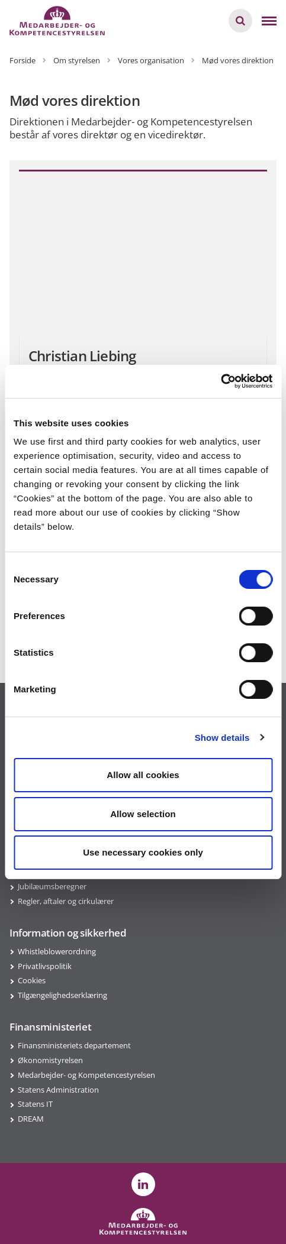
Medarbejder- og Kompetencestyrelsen (86, 1075)
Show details (222, 738)
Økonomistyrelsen (50, 1060)
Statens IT (35, 1104)
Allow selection (143, 814)
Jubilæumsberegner (52, 886)
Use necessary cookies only (143, 852)
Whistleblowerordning (57, 951)
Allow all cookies (143, 775)
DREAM (31, 1118)
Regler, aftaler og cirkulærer (66, 901)
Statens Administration (58, 1089)
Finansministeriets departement (74, 1045)
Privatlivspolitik (45, 966)
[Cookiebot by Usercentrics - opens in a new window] (220, 381)
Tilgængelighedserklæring (62, 995)
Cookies (32, 980)
